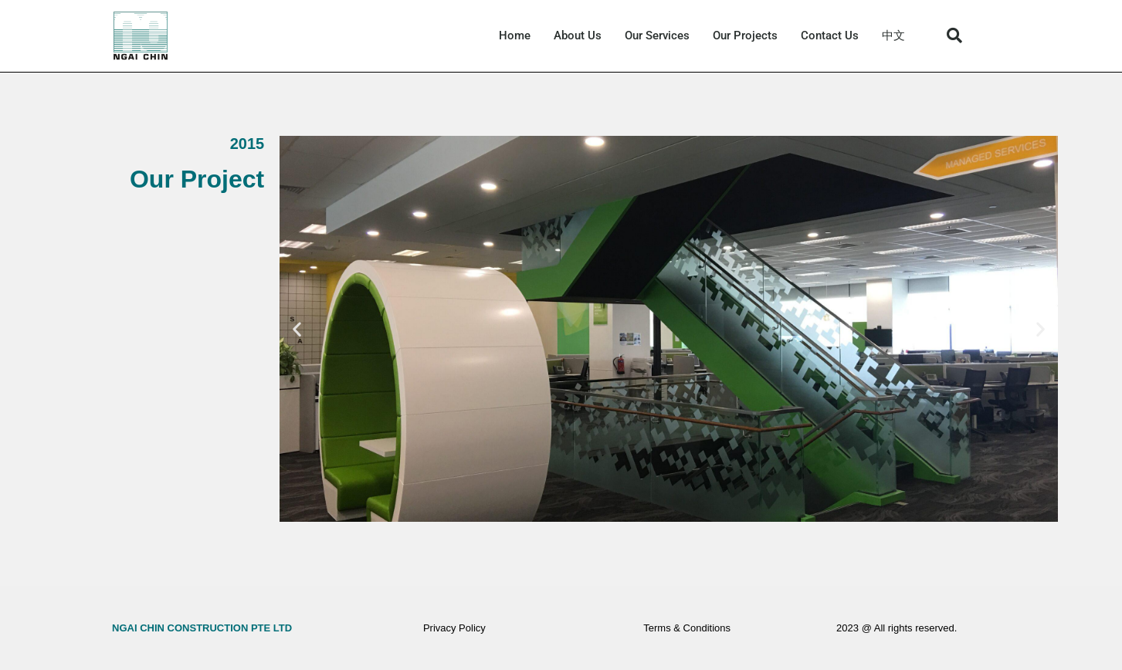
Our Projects (745, 35)
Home (514, 35)
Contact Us (830, 35)
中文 (893, 35)
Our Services (657, 35)
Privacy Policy (454, 628)
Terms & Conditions (686, 628)
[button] (954, 35)
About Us (578, 35)
